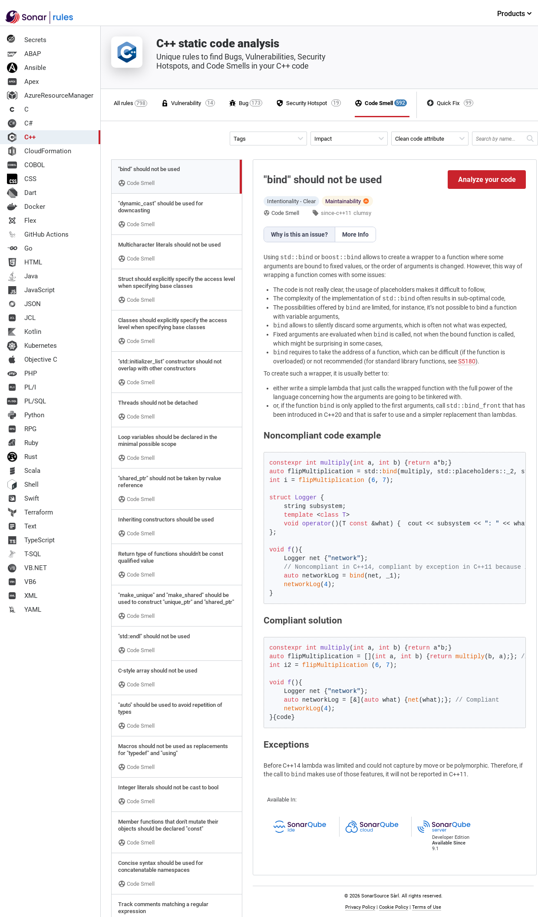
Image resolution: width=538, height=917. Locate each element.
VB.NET (27, 568)
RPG (21, 429)
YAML (24, 609)
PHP (22, 373)
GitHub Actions (38, 234)
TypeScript (31, 540)
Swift (23, 498)
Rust (22, 457)
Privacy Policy (360, 907)
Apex (23, 81)
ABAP (24, 54)
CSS (21, 179)
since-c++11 (336, 213)
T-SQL (24, 554)
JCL (21, 318)
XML (22, 595)
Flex (21, 220)
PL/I (21, 387)
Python (25, 415)
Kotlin (24, 332)
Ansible (26, 68)
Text (21, 526)
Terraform (30, 512)
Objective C (32, 359)
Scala (23, 470)
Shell (23, 484)
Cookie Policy (393, 907)
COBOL (26, 165)
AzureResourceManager (50, 95)
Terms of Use (426, 907)
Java (22, 276)
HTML (24, 262)
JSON (24, 304)
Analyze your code (487, 179)
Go (20, 248)
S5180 (466, 361)
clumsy (362, 213)
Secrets (26, 40)
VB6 (21, 582)
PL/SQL (26, 401)
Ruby (22, 443)
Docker (26, 206)
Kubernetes (32, 345)
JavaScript (31, 290)
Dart (21, 193)
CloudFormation (39, 151)
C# (20, 123)
